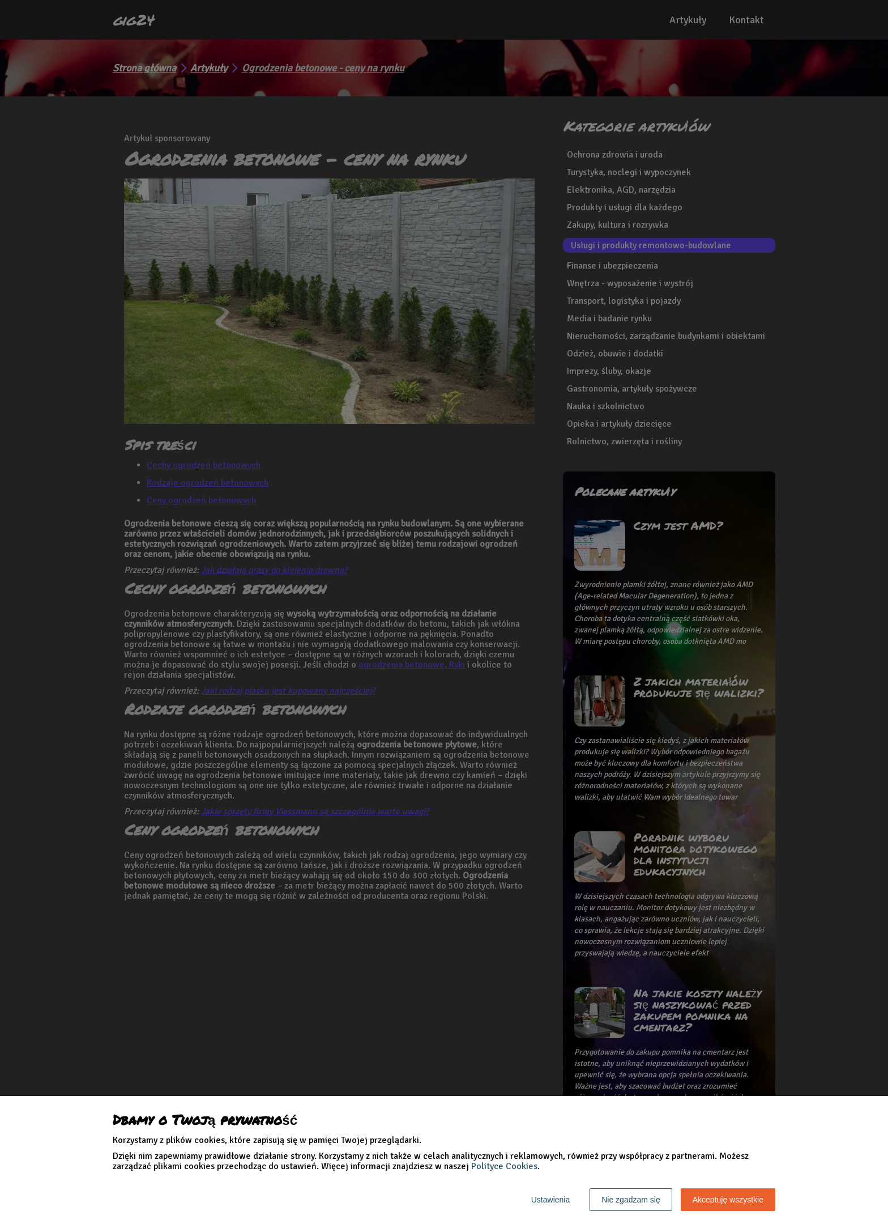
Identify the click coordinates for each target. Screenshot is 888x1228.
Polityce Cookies (504, 1166)
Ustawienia (550, 1199)
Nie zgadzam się (630, 1199)
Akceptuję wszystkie (728, 1199)
